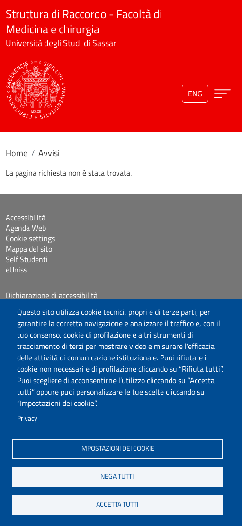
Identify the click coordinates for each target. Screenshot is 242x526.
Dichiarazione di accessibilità (52, 295)
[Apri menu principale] (222, 94)
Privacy (27, 418)
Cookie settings (30, 238)
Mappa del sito (29, 249)
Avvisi (49, 153)
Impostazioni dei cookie (117, 448)
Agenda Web (26, 228)
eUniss (16, 269)
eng (195, 93)
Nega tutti (117, 476)
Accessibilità (25, 217)
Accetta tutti (117, 504)
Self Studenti (27, 259)
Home (16, 153)
